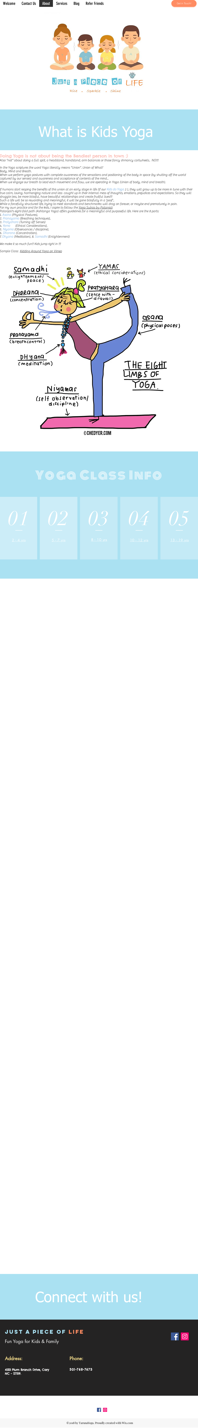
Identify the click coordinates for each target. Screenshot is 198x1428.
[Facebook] (175, 1336)
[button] (61, 3)
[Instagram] (185, 1336)
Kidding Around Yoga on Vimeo (41, 251)
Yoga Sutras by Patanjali (96, 207)
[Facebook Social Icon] (99, 1410)
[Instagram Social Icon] (105, 1410)
